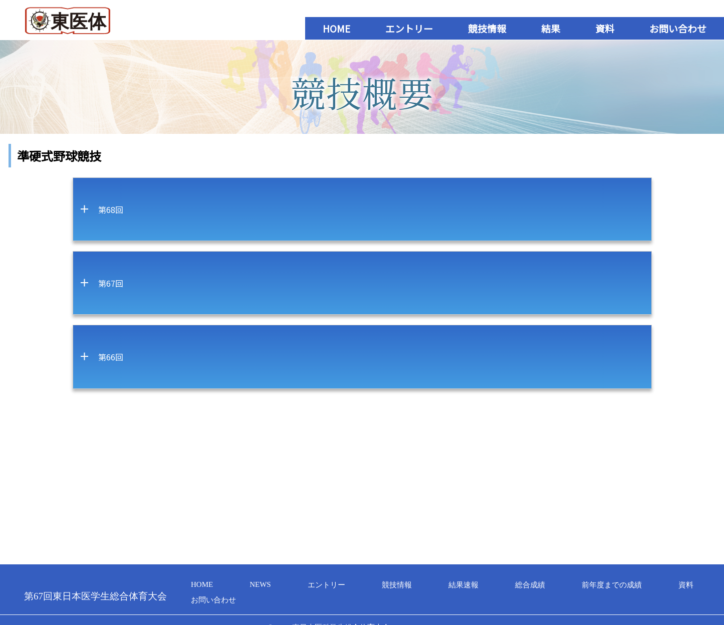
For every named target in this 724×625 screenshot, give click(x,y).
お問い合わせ (677, 28)
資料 (604, 28)
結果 (550, 28)
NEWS (260, 584)
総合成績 (530, 585)
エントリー (409, 28)
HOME (336, 28)
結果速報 (463, 585)
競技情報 (487, 28)
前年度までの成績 (612, 585)
